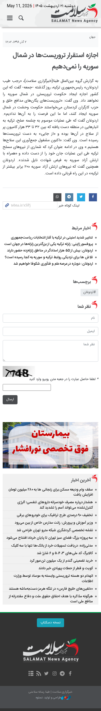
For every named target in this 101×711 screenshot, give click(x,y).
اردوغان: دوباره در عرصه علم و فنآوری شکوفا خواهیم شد (53, 264)
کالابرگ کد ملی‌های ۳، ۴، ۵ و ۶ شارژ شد (65, 553)
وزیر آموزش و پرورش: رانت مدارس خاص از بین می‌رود (54, 523)
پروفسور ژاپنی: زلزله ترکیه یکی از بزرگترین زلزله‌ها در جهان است (48, 244)
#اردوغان (89, 292)
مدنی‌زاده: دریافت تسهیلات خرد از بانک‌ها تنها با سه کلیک (52, 546)
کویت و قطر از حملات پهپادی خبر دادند (66, 568)
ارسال (10, 399)
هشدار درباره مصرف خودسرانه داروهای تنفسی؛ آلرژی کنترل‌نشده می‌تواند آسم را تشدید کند (55, 504)
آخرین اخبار (81, 480)
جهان (92, 37)
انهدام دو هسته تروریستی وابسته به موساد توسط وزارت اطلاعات (53, 578)
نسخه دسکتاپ (50, 623)
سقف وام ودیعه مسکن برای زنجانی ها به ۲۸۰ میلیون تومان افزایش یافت (50, 492)
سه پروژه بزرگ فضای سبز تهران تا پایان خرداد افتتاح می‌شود (49, 538)
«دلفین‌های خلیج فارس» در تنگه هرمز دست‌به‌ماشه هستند (51, 589)
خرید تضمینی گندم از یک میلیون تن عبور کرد (61, 561)
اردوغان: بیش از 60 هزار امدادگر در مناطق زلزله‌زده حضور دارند (50, 251)
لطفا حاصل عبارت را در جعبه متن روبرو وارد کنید (63, 379)
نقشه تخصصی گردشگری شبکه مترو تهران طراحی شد (55, 530)
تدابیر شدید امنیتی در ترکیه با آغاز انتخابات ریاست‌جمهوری (52, 238)
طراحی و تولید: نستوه (53, 698)
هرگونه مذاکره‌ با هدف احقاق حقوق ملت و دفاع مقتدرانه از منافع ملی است (51, 599)
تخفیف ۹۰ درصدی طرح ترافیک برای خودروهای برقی (55, 515)
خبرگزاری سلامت (50, 13)
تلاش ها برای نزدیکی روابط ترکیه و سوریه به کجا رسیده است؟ (49, 257)
